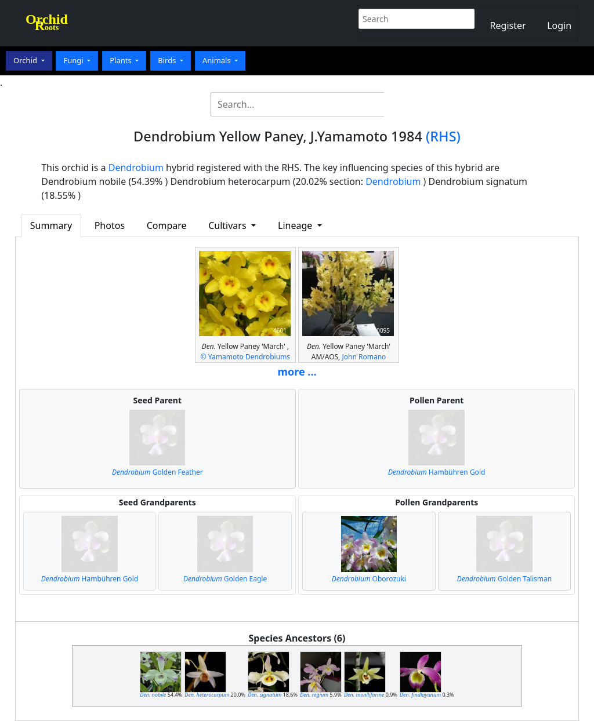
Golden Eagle (225, 579)
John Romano (364, 357)
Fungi (74, 60)
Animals (217, 60)
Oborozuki (369, 579)
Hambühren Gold (436, 472)
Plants (121, 60)
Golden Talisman (504, 579)
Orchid (26, 60)
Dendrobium (136, 167)
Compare (167, 225)
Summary (51, 225)
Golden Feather (157, 472)
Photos (110, 225)
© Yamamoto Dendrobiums (245, 357)
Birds (168, 60)
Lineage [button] (296, 225)
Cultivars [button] (228, 225)
